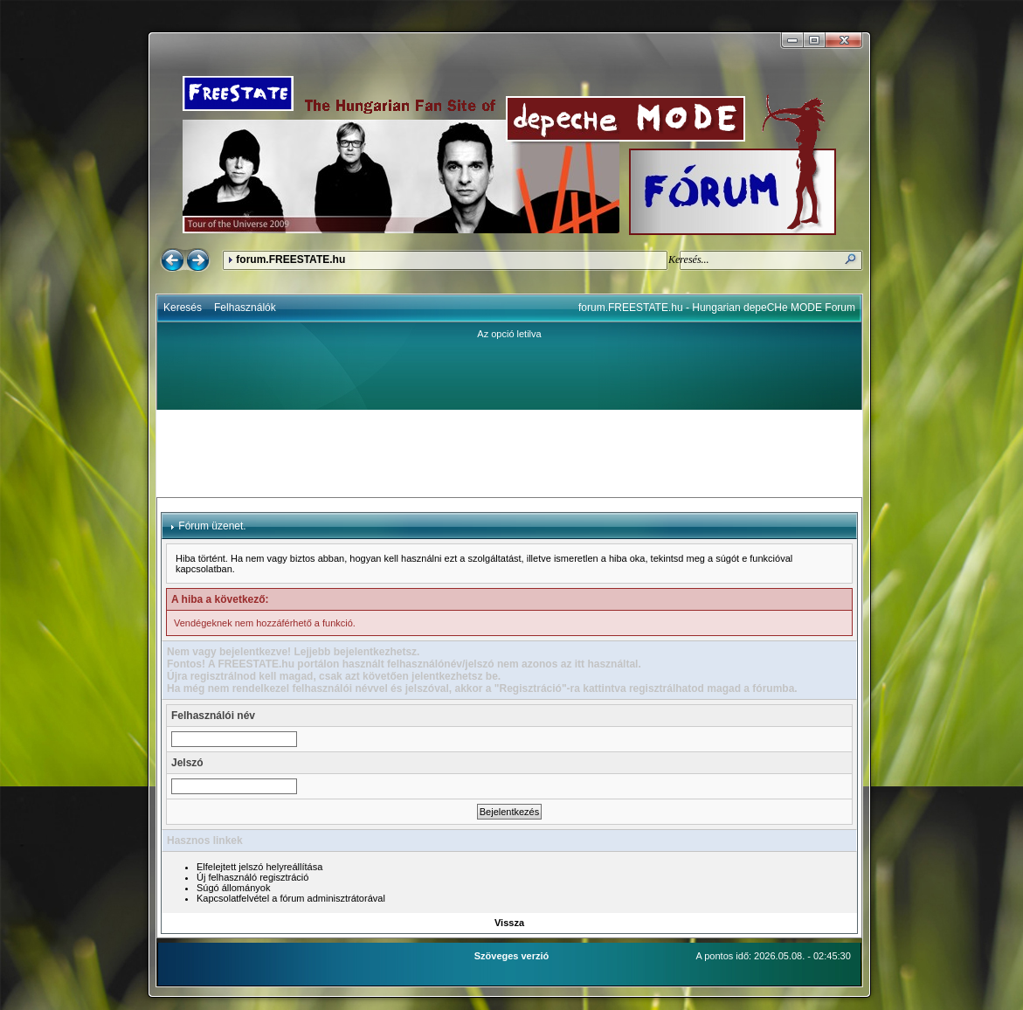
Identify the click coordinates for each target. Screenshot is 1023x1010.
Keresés (182, 307)
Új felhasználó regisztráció (252, 877)
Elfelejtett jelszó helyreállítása (259, 866)
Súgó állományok (233, 887)
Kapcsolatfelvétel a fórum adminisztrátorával (291, 898)
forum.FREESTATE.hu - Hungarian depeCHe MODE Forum (716, 307)
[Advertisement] (509, 453)
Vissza (509, 922)
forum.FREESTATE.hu (290, 259)
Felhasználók (245, 307)
